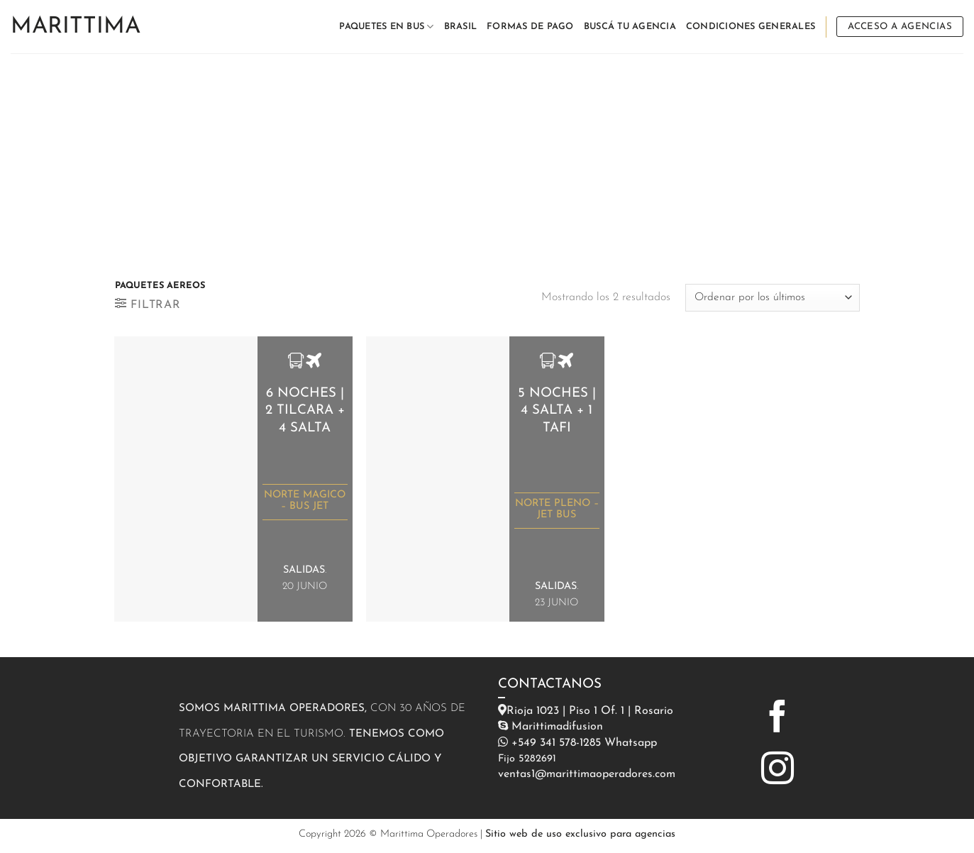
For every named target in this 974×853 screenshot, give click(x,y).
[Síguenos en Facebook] (777, 718)
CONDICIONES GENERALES (750, 26)
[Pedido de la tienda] (772, 298)
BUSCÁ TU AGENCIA (630, 26)
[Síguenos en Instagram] (777, 770)
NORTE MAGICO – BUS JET (304, 501)
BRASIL (460, 26)
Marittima (75, 27)
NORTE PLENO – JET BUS (557, 509)
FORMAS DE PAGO (530, 26)
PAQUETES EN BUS (386, 26)
